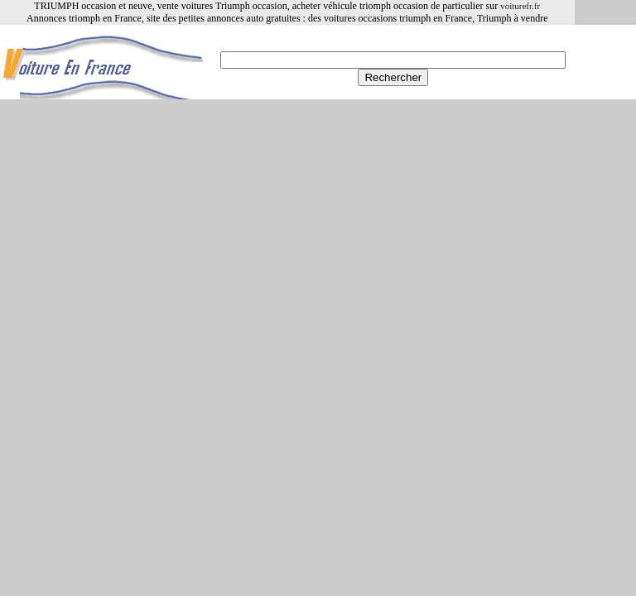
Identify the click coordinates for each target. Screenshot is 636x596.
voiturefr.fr (520, 6)
